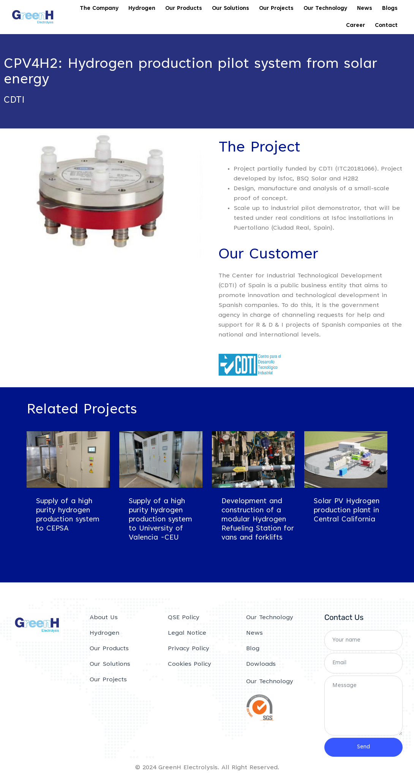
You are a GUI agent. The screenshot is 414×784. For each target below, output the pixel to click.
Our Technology (325, 8)
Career (355, 25)
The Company (99, 8)
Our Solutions (230, 8)
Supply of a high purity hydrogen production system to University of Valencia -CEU (160, 521)
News (364, 8)
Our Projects (276, 8)
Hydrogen (141, 8)
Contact (386, 25)
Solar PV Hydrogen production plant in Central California (346, 512)
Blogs (390, 8)
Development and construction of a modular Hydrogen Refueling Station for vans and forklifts (257, 521)
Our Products (183, 8)
